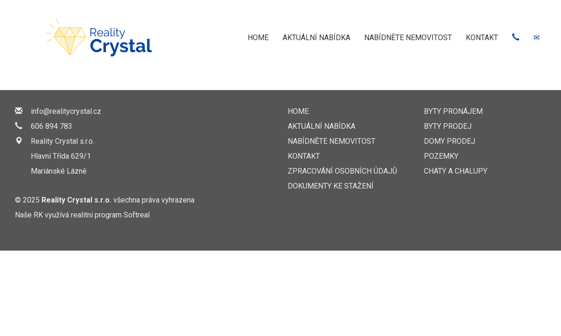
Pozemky (441, 156)
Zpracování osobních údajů (342, 171)
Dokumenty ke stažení (331, 186)
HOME (258, 37)
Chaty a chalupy (455, 171)
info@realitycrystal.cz (66, 111)
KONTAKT (482, 37)
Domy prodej (449, 141)
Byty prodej (447, 126)
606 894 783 (51, 126)
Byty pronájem (453, 111)
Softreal (137, 214)
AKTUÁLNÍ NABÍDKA (316, 37)
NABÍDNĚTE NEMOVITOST (408, 37)
